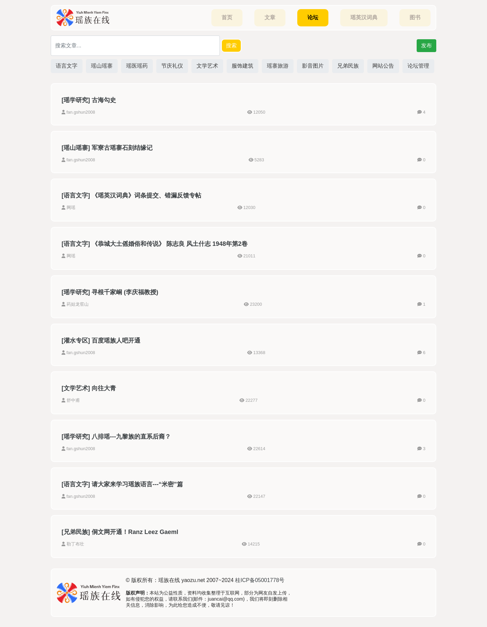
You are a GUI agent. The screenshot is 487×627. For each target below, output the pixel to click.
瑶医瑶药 (137, 66)
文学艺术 (207, 66)
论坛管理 (418, 66)
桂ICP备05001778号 (259, 580)
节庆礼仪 (172, 66)
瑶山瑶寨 (102, 66)
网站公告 (383, 66)
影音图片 (313, 66)
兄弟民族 (348, 66)
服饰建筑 (242, 66)
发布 (426, 45)
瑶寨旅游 (277, 66)
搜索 (231, 45)
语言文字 (66, 66)
